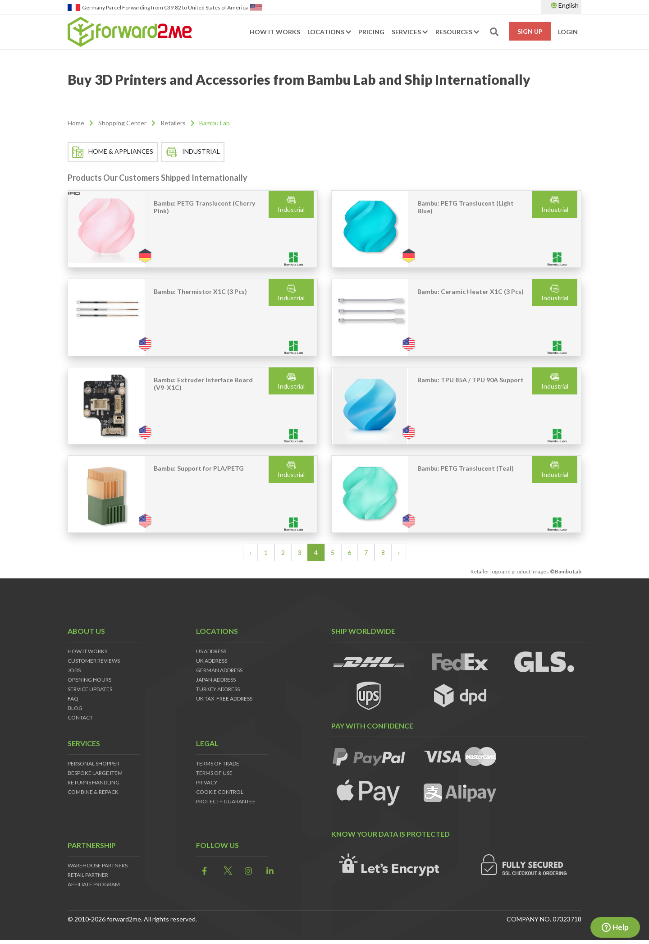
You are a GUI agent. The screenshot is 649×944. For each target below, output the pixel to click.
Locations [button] (329, 32)
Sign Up (530, 32)
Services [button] (410, 32)
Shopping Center (122, 123)
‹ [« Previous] (250, 553)
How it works (275, 32)
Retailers (173, 123)
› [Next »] (399, 553)
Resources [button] (457, 32)
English (565, 5)
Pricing (371, 32)
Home (76, 123)
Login (568, 32)
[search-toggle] (494, 32)
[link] (202, 872)
